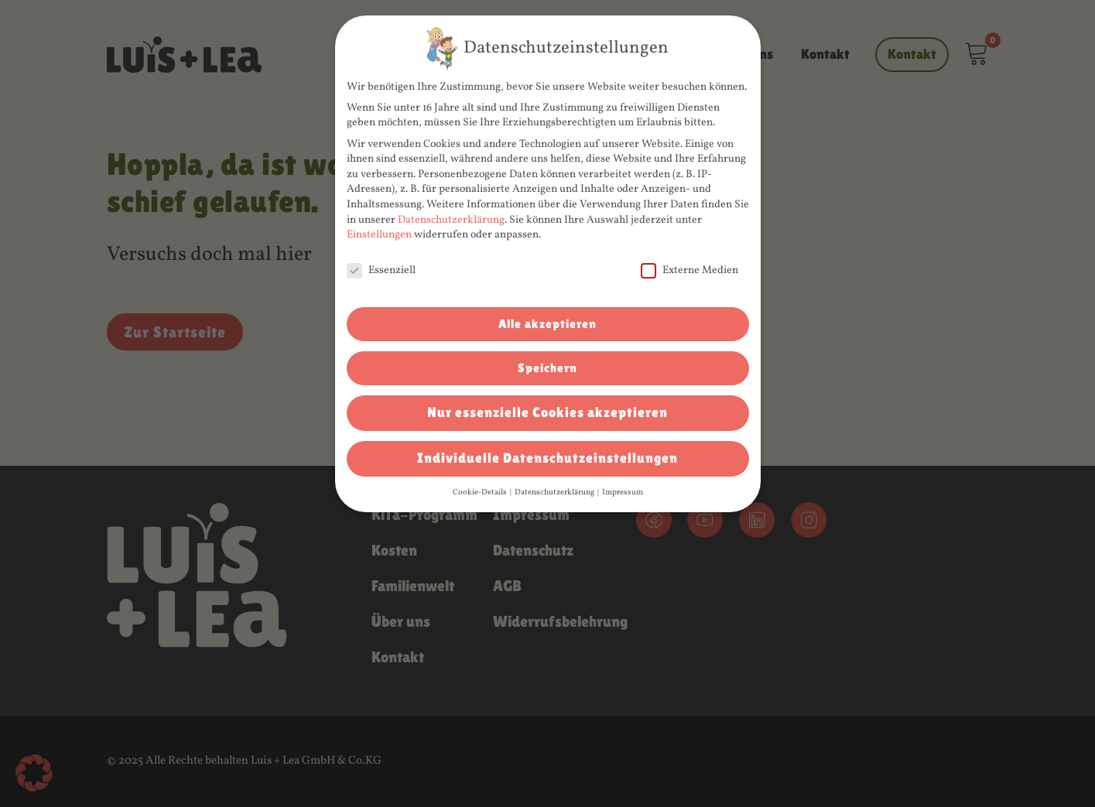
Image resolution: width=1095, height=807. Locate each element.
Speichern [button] (547, 368)
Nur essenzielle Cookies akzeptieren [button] (547, 412)
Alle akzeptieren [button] (547, 323)
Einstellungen (379, 234)
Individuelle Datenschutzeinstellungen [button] (547, 458)
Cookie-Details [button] (480, 492)
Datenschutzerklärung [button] (555, 492)
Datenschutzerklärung (451, 220)
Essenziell (381, 270)
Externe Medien (689, 270)
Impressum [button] (622, 492)
